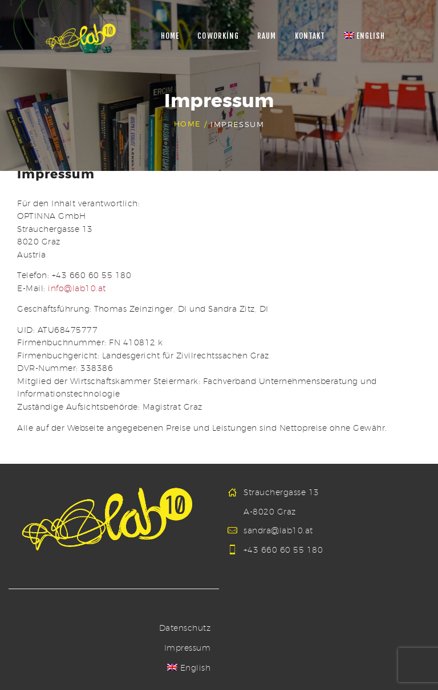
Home (187, 124)
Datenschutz (185, 627)
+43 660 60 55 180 (283, 549)
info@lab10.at (77, 288)
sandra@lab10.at (278, 530)
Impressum (187, 647)
